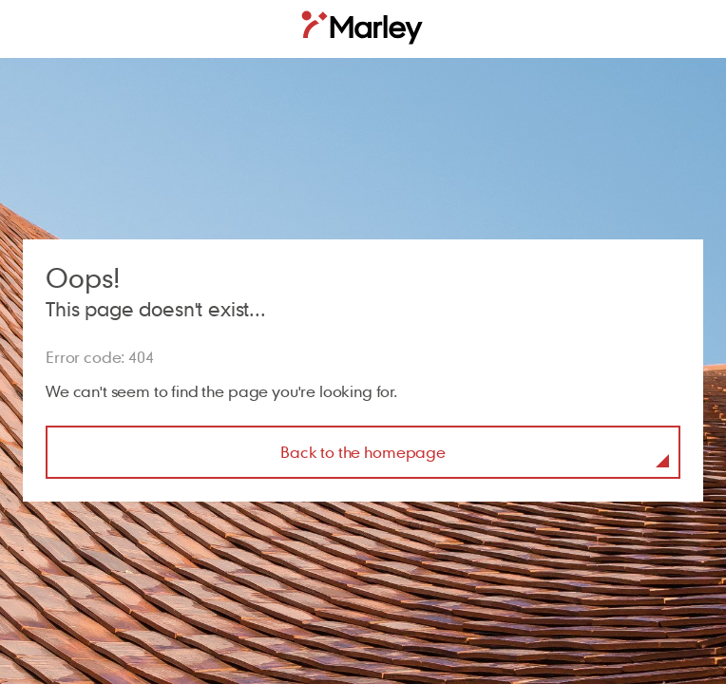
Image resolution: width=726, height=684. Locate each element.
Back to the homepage (363, 452)
